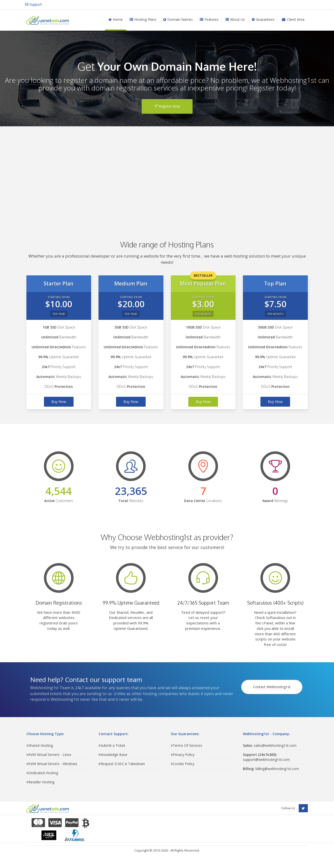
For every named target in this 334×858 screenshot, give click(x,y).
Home (115, 19)
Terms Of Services (186, 745)
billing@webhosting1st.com (271, 768)
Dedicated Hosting (42, 772)
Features (209, 19)
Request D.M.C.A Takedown (121, 763)
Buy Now (58, 401)
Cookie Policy (182, 763)
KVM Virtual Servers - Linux (48, 754)
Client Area (292, 19)
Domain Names (178, 19)
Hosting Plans (143, 19)
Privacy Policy (183, 754)
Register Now (167, 106)
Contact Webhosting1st (272, 684)
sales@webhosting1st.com (269, 745)
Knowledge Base (112, 754)
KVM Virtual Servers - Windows (51, 763)
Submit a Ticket (111, 745)
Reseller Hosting (40, 782)
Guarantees (263, 19)
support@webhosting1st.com (266, 757)
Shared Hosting (39, 745)
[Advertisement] (167, 176)
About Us (235, 19)
